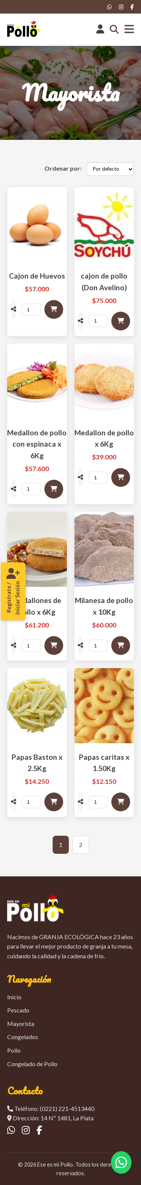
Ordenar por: (63, 168)
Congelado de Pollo (32, 1063)
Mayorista (20, 1023)
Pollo (14, 1050)
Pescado (18, 1010)
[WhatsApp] (109, 7)
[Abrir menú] (129, 29)
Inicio (14, 996)
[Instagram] (121, 7)
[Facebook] (132, 7)
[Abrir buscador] (114, 29)
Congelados (22, 1036)
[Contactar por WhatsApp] (121, 1162)
